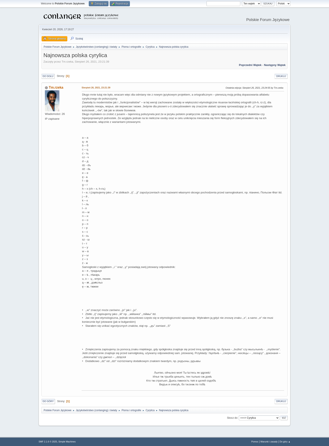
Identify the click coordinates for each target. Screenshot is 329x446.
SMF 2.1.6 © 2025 (48, 441)
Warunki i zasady (269, 441)
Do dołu (48, 76)
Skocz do (232, 417)
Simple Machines (67, 441)
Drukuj (281, 76)
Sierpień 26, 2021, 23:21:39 (96, 87)
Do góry (48, 401)
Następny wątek (275, 65)
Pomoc (254, 441)
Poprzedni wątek (250, 65)
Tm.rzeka (56, 87)
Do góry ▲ (285, 441)
